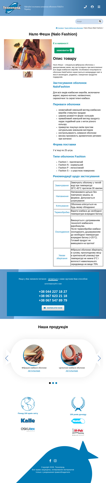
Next (99, 358)
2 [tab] (53, 383)
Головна (59, 28)
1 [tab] (50, 383)
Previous (7, 358)
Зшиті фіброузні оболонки (74, 28)
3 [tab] (56, 383)
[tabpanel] (34, 358)
